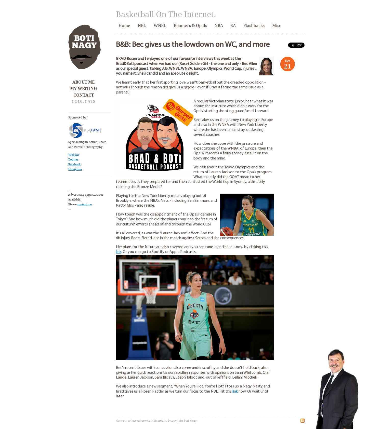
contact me (84, 204)
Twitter (73, 159)
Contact (83, 95)
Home (124, 25)
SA (233, 25)
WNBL (160, 25)
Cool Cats (83, 101)
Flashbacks (254, 25)
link (118, 252)
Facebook (74, 164)
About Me (83, 82)
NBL (142, 25)
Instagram (75, 169)
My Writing (83, 88)
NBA (219, 25)
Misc (276, 25)
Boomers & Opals (190, 25)
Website (74, 154)
